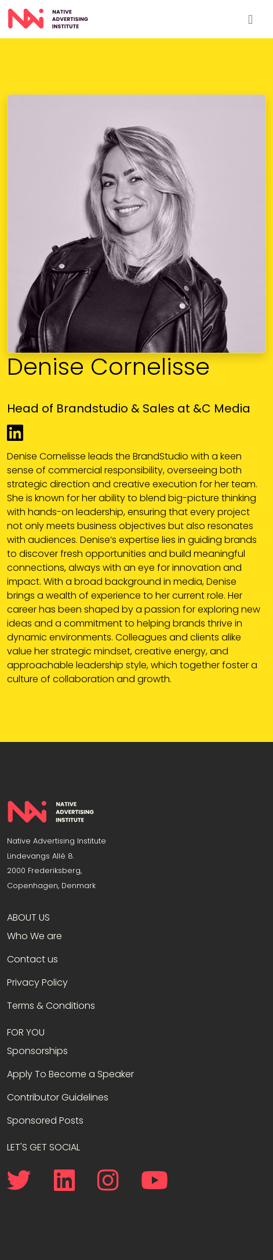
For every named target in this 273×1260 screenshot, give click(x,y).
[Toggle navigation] (250, 19)
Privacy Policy (37, 982)
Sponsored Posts (45, 1120)
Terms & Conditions (51, 1005)
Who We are (34, 936)
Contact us (32, 959)
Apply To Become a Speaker (70, 1074)
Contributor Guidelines (57, 1097)
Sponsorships (37, 1051)
